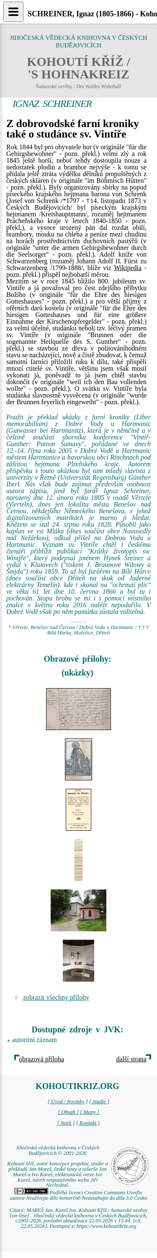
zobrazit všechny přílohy (56, 997)
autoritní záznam (34, 1039)
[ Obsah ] (68, 1112)
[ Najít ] (66, 1123)
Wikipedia (128, 267)
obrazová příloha (41, 1059)
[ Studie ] (99, 1102)
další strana (131, 1059)
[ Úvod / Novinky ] (68, 1102)
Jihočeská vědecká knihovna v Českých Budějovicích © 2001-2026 (58, 1150)
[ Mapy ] (89, 1112)
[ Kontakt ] (88, 1123)
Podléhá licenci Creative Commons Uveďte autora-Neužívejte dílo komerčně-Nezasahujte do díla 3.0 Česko (78, 1195)
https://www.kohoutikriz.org (106, 1226)
